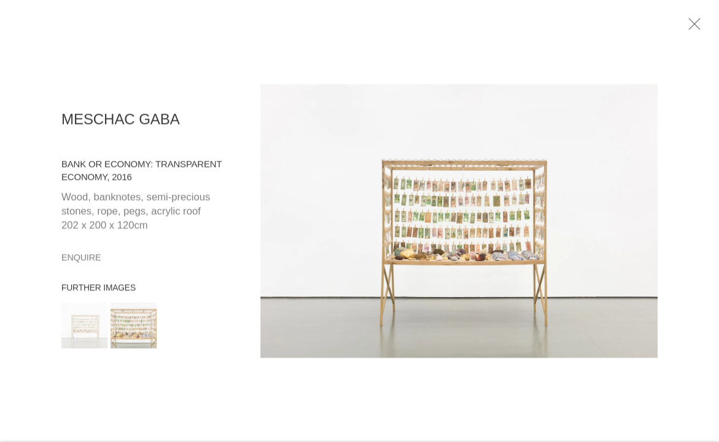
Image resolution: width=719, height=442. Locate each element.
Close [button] (694, 27)
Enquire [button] (81, 260)
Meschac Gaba (120, 122)
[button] (84, 328)
